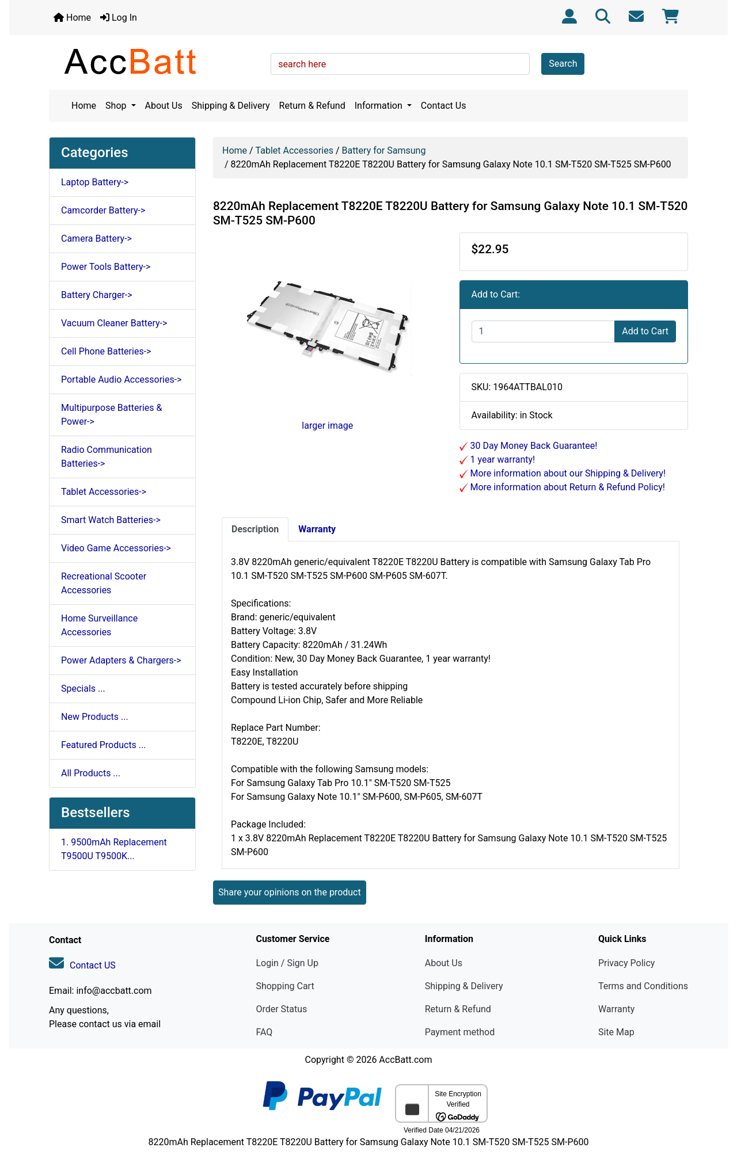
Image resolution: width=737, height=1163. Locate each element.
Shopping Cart (285, 986)
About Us (164, 105)
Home (72, 17)
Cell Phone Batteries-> (106, 351)
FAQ (264, 1032)
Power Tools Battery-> (105, 266)
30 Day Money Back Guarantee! (533, 445)
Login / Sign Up (287, 963)
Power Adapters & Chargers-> (121, 660)
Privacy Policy (626, 963)
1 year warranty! (501, 459)
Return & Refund (312, 105)
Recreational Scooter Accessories (103, 583)
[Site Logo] (155, 61)
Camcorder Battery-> (103, 210)
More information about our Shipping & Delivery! (567, 473)
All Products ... (90, 773)
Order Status (281, 1009)
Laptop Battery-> (94, 182)
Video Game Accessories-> (116, 548)
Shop (116, 105)
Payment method (460, 1032)
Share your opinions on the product (289, 892)
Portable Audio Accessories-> (121, 379)
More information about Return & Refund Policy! (566, 487)
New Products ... (94, 716)
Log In (118, 17)
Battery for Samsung (383, 150)
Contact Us (443, 105)
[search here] (400, 64)
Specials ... (83, 688)
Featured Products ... (103, 744)
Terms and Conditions (643, 986)
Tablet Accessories (294, 150)
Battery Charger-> (96, 294)
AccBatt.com (405, 1059)
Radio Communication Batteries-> (106, 456)
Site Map (616, 1032)
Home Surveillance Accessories (99, 625)
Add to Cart (645, 331)
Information (380, 105)
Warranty (616, 1009)
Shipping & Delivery (231, 105)
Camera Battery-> (96, 238)
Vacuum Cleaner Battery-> (114, 323)
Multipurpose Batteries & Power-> (111, 414)
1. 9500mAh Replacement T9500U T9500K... (114, 849)
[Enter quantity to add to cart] (544, 331)
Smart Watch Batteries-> (111, 519)
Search (563, 63)
